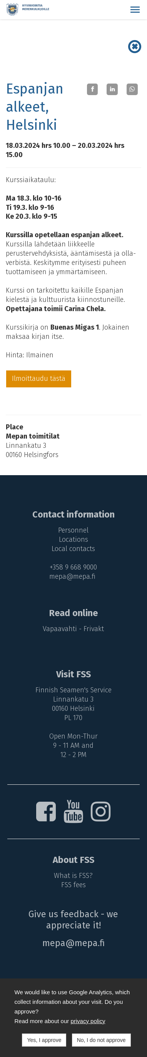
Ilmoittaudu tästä (38, 378)
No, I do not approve (101, 1040)
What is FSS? (73, 875)
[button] (135, 9)
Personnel (73, 530)
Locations (73, 539)
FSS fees (73, 885)
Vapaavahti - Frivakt (73, 629)
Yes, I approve (44, 1040)
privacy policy (87, 1021)
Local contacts (73, 548)
